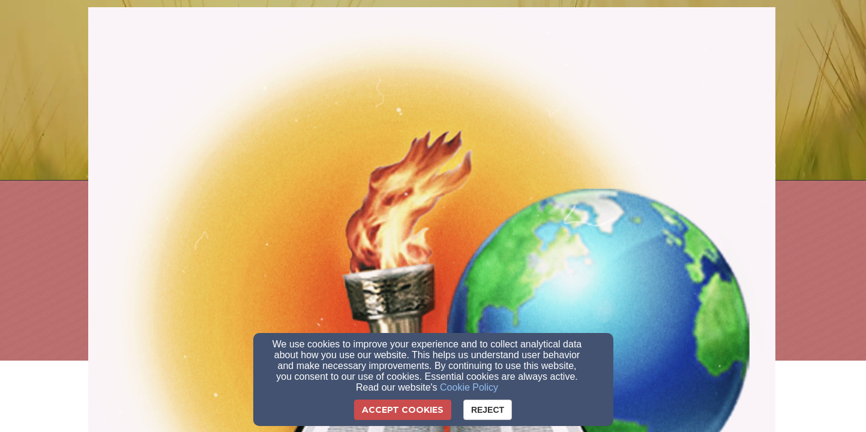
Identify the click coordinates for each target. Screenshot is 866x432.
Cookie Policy (469, 387)
